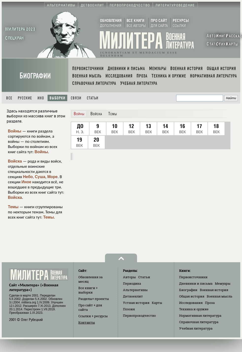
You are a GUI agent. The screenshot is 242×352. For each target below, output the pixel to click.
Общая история (191, 296)
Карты (157, 302)
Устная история (136, 302)
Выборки (57, 98)
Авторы (129, 277)
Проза (210, 302)
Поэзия (129, 309)
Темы (13, 207)
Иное (26, 182)
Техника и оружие (193, 309)
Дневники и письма (195, 283)
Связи (76, 98)
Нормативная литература (200, 315)
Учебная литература (195, 328)
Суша (40, 177)
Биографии (35, 75)
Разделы (93, 298)
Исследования (191, 302)
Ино (40, 98)
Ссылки (93, 316)
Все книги (88, 290)
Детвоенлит (133, 296)
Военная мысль (219, 296)
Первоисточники (193, 277)
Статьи (92, 98)
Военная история (214, 290)
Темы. (49, 217)
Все (9, 98)
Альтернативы (135, 290)
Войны (14, 131)
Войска (15, 161)
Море (52, 177)
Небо (28, 177)
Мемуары (222, 283)
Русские (25, 98)
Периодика (132, 283)
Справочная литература (198, 322)
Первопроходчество (139, 315)
